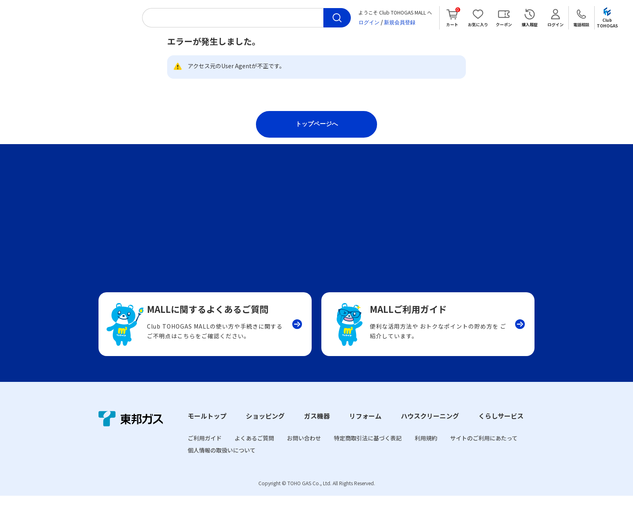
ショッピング (265, 425)
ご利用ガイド (205, 448)
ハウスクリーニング (430, 425)
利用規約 (426, 448)
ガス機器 (317, 425)
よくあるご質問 (254, 448)
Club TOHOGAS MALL (73, 17)
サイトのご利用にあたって (484, 448)
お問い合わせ (304, 448)
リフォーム (365, 425)
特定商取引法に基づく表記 (368, 448)
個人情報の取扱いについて (222, 460)
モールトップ (207, 425)
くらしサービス (501, 425)
